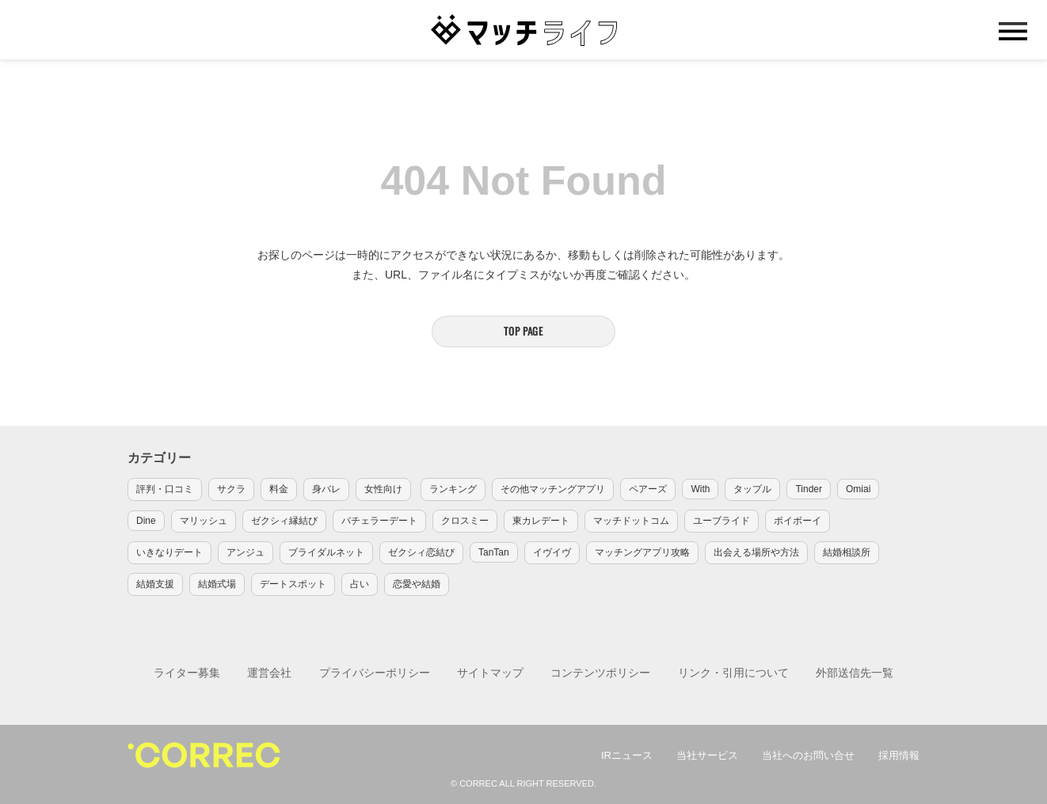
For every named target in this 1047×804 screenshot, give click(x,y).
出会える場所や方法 (756, 552)
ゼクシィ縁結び (284, 520)
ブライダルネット (326, 552)
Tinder (808, 489)
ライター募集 (187, 672)
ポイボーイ (797, 520)
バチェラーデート (379, 520)
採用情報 (898, 755)
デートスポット (293, 584)
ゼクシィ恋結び (421, 552)
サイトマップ (490, 672)
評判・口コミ (164, 489)
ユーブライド (721, 520)
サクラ (231, 489)
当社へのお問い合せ (808, 755)
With (700, 489)
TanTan (493, 552)
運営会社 (269, 672)
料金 (278, 489)
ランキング (453, 489)
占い (359, 584)
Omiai (858, 489)
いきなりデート (169, 552)
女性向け (383, 489)
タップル (752, 489)
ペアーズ (648, 489)
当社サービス (707, 755)
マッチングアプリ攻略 (642, 552)
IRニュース (627, 755)
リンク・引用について (733, 672)
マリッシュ (203, 520)
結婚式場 (217, 584)
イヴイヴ (552, 552)
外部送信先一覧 (854, 672)
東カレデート (540, 520)
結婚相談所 (846, 552)
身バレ (326, 489)
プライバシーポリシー (374, 672)
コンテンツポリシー (600, 672)
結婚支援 (155, 584)
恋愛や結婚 (416, 584)
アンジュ (246, 552)
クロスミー (465, 520)
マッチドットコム (631, 520)
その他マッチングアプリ (553, 489)
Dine (146, 520)
